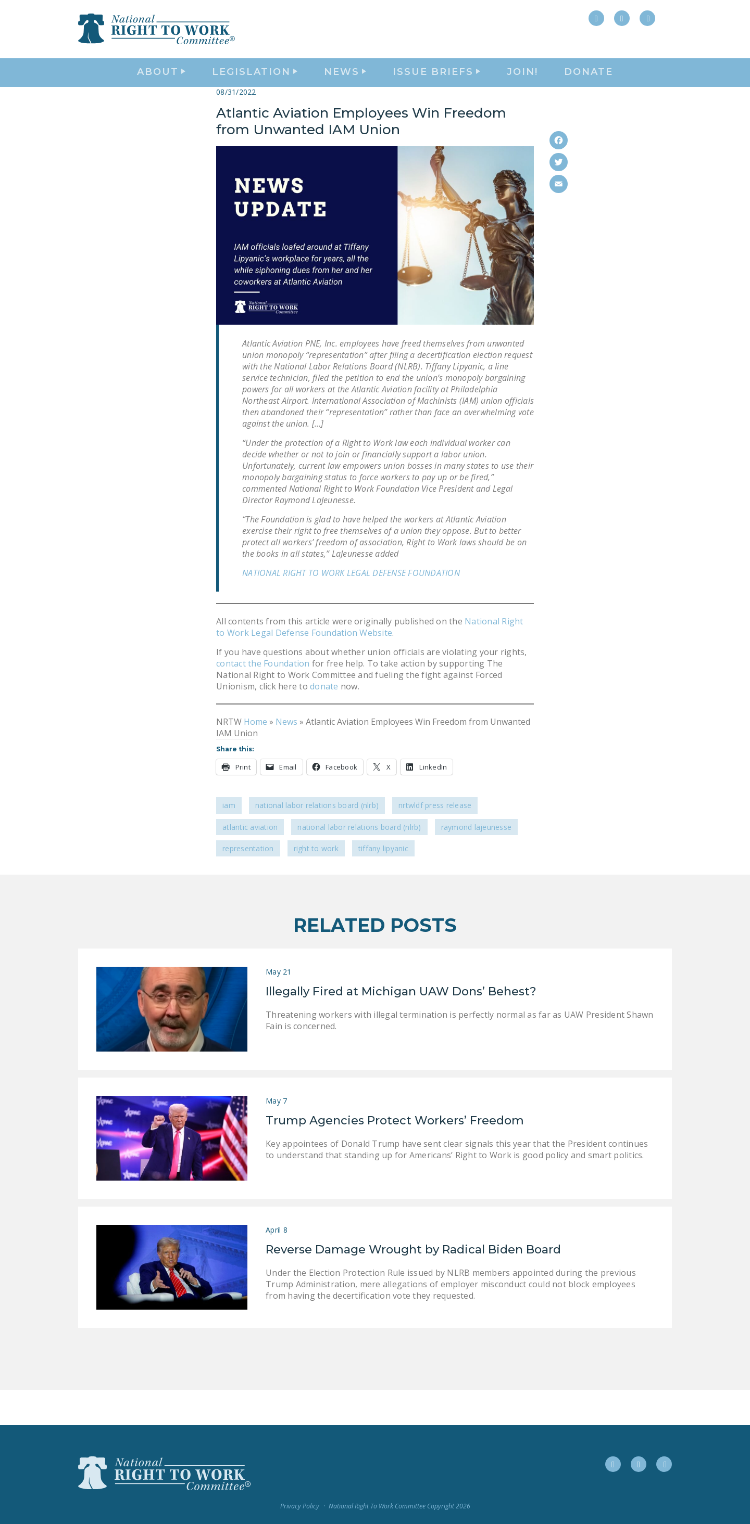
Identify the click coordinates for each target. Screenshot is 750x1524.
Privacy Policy (299, 1506)
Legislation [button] (254, 91)
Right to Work (316, 884)
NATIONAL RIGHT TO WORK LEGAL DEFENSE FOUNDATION (351, 608)
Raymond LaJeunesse (476, 862)
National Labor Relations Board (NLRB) (317, 841)
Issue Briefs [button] (436, 91)
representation (248, 884)
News (286, 757)
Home (255, 757)
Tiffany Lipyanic (383, 884)
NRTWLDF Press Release (434, 841)
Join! (522, 91)
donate (323, 721)
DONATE (588, 91)
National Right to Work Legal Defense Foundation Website (369, 662)
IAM (228, 841)
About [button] (161, 91)
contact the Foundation (263, 699)
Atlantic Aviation (250, 862)
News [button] (345, 91)
